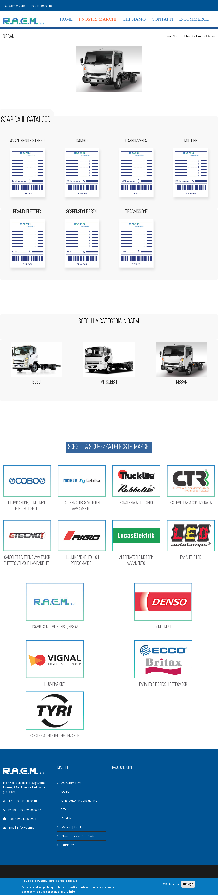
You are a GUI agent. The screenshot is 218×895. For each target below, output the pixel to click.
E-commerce (194, 19)
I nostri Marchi (97, 19)
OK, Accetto (171, 884)
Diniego (188, 884)
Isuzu (36, 382)
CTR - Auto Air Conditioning (77, 800)
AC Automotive (69, 783)
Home (66, 19)
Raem (199, 36)
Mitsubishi (109, 382)
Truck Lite (65, 845)
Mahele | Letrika (70, 827)
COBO (63, 791)
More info (68, 891)
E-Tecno (64, 809)
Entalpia (64, 818)
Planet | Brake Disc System (77, 836)
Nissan (181, 382)
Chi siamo (134, 19)
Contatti (162, 19)
